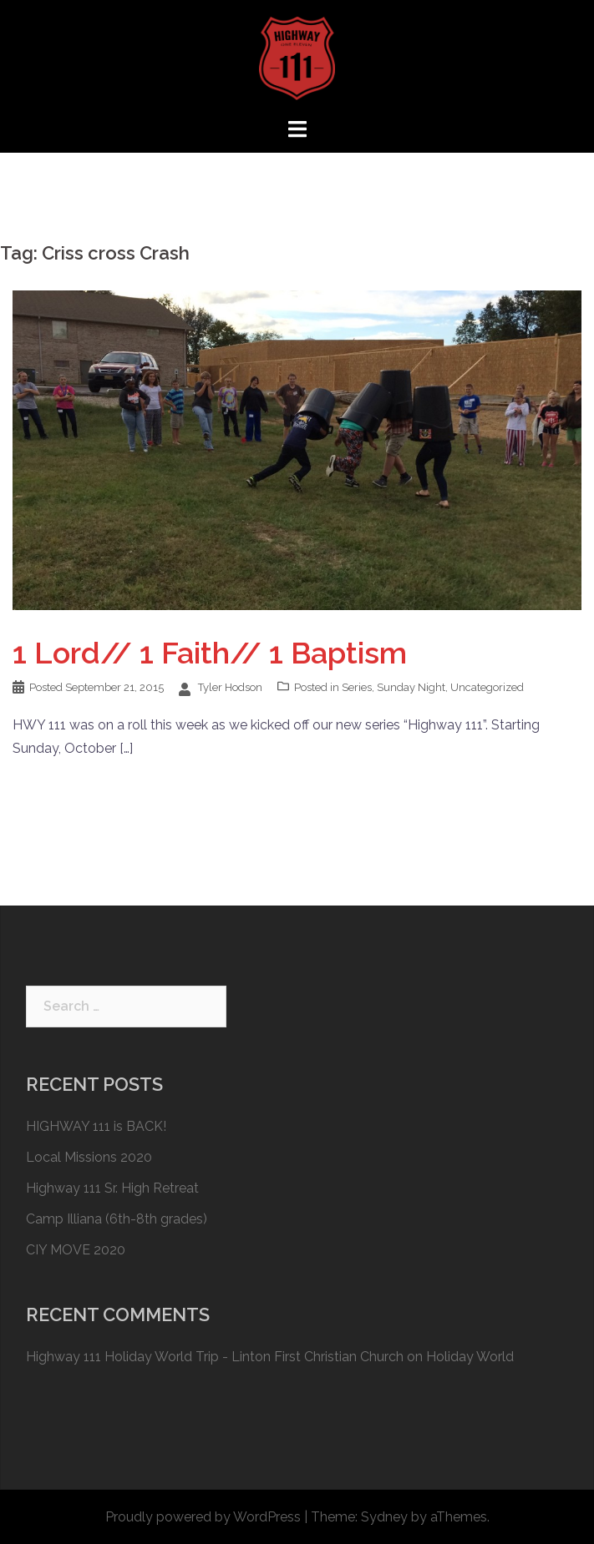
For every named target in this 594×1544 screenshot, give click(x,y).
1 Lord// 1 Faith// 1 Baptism (210, 652)
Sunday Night (411, 687)
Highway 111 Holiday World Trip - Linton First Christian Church (215, 1357)
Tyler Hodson (230, 687)
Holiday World (470, 1357)
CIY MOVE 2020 (75, 1250)
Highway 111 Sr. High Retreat (112, 1188)
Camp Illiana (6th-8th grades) (116, 1219)
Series (357, 687)
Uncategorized (487, 687)
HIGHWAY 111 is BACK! (96, 1126)
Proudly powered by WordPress (203, 1517)
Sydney (384, 1517)
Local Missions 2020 (89, 1157)
